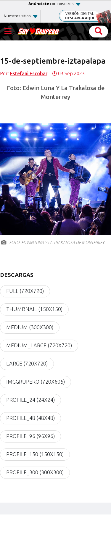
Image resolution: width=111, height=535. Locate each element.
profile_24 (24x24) (30, 400)
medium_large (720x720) (39, 345)
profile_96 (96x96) (30, 436)
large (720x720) (27, 363)
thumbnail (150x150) (34, 309)
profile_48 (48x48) (30, 418)
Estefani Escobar (28, 73)
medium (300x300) (29, 327)
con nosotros (51, 3)
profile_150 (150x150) (35, 454)
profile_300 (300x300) (35, 472)
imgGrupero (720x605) (35, 382)
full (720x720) (25, 291)
